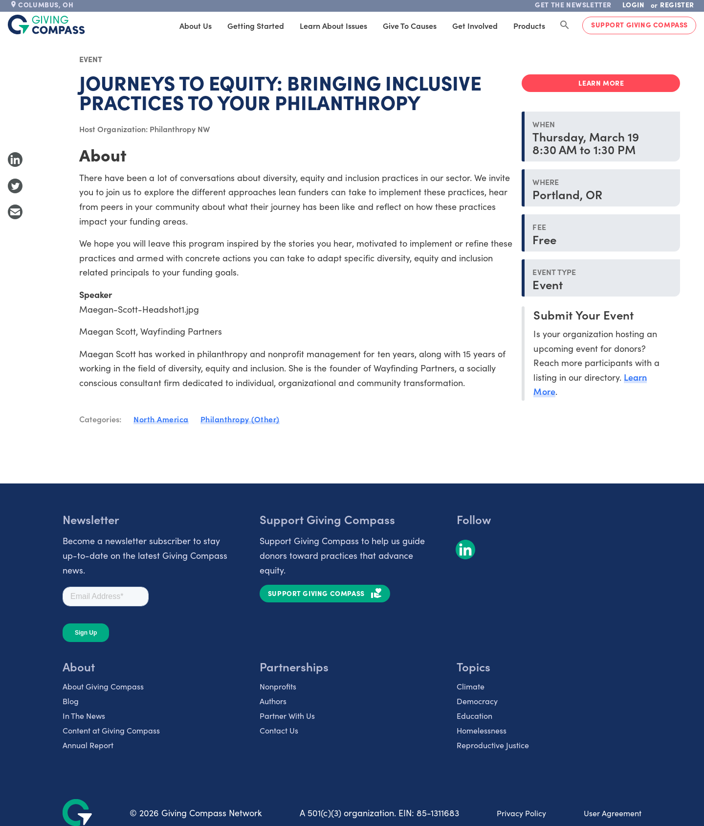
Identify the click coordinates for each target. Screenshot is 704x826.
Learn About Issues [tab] (333, 25)
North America (161, 418)
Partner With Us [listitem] (287, 715)
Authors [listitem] (273, 700)
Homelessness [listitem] (481, 730)
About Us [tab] (195, 25)
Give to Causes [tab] (410, 25)
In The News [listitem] (84, 715)
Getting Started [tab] (255, 25)
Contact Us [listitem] (279, 730)
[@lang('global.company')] (46, 24)
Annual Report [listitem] (88, 744)
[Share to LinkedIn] (15, 159)
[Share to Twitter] (15, 186)
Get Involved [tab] (475, 25)
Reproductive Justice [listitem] (493, 744)
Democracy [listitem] (477, 700)
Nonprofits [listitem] (278, 686)
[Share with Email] (15, 212)
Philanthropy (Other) (240, 418)
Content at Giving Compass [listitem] (111, 730)
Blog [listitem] (71, 700)
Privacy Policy (521, 812)
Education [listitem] (474, 715)
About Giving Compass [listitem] (103, 686)
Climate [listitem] (470, 686)
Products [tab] (529, 25)
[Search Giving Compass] (564, 25)
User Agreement (612, 812)
